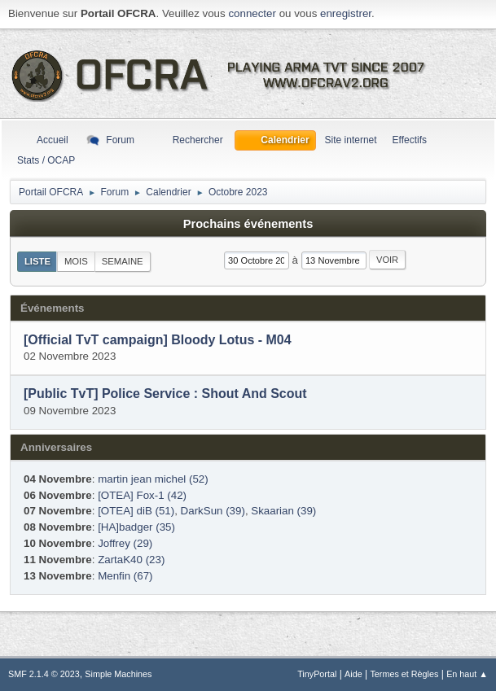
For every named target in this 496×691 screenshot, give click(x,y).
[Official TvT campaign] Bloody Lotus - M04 (158, 340)
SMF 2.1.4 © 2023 (44, 674)
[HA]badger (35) (136, 527)
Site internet (351, 140)
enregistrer (345, 13)
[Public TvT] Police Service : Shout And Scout (165, 394)
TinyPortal (316, 674)
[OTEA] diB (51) (136, 511)
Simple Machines (118, 674)
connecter (252, 13)
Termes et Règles (404, 674)
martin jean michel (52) (153, 479)
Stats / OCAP (46, 160)
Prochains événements (248, 223)
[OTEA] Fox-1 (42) (142, 495)
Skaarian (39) (283, 511)
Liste (37, 261)
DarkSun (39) (213, 511)
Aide (353, 674)
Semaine (122, 261)
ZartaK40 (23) (131, 559)
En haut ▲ (467, 674)
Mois (76, 261)
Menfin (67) (125, 576)
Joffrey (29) (125, 543)
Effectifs (410, 140)
